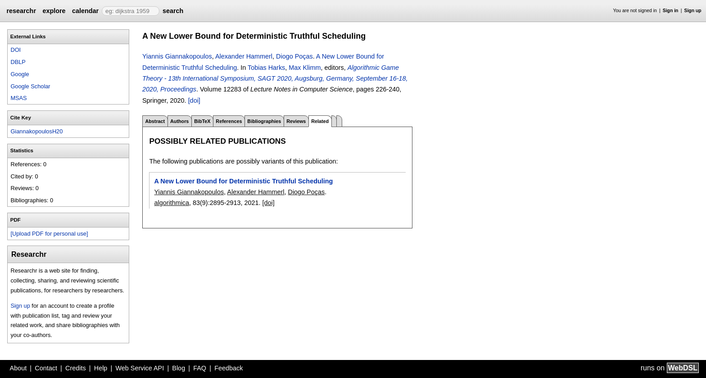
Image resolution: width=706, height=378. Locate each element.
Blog (178, 368)
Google (19, 74)
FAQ (199, 368)
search (173, 10)
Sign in (671, 10)
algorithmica (171, 202)
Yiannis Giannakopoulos (177, 56)
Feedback (228, 368)
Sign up (692, 10)
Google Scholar (30, 86)
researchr (21, 10)
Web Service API (139, 368)
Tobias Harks (266, 67)
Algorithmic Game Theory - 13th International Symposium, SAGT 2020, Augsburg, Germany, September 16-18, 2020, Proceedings (275, 78)
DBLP (17, 62)
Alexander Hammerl (243, 56)
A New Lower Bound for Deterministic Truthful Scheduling (243, 181)
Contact (46, 368)
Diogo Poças (294, 56)
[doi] (194, 100)
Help (101, 368)
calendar (85, 10)
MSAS (18, 98)
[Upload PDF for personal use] (49, 233)
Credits (75, 368)
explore (53, 10)
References (229, 121)
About (18, 368)
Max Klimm (305, 67)
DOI (15, 49)
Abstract (155, 121)
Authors (179, 121)
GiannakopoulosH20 (36, 131)
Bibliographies (264, 121)
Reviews (296, 121)
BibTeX (202, 121)
